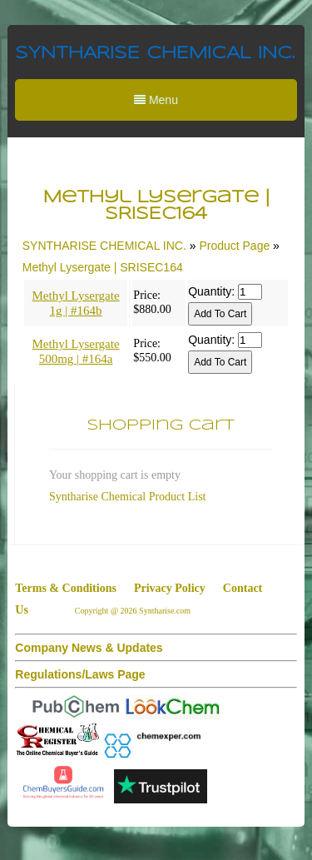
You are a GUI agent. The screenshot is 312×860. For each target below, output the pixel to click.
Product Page (234, 245)
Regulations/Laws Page (80, 674)
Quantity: (211, 291)
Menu (156, 100)
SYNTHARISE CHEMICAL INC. (155, 54)
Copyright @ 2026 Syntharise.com (134, 610)
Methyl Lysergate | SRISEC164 (102, 267)
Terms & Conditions (65, 588)
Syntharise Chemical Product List (127, 496)
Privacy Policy (170, 588)
